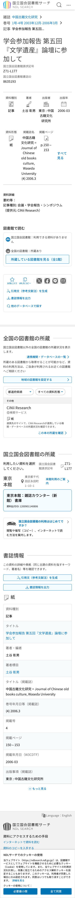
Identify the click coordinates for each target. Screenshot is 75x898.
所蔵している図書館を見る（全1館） (37, 259)
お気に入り (12, 281)
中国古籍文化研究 (25, 16)
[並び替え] (20, 392)
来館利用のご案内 (58, 481)
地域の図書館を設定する (46, 379)
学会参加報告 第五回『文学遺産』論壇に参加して (36, 636)
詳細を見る (18, 880)
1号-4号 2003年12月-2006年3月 (35, 22)
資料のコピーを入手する (18, 848)
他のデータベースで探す (24, 306)
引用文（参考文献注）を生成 (27, 291)
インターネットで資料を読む (21, 842)
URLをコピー (25, 281)
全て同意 (56, 891)
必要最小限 (20, 891)
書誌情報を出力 (19, 298)
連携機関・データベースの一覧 (49, 357)
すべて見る (62, 155)
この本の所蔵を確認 (53, 433)
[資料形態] (50, 392)
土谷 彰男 (12, 672)
